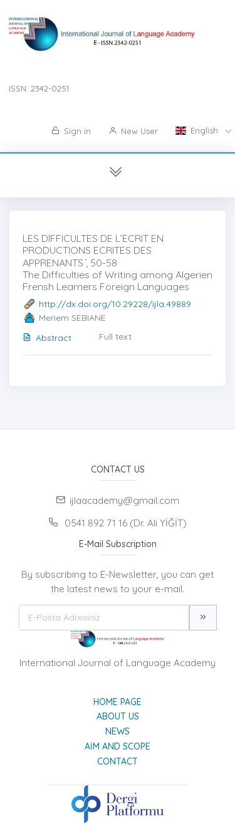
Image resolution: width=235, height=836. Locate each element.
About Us (118, 716)
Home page (117, 702)
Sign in (71, 131)
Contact (117, 761)
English (198, 130)
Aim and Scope (117, 746)
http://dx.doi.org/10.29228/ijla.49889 (115, 304)
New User (133, 131)
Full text (115, 336)
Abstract (47, 337)
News (117, 731)
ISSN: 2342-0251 (39, 88)
